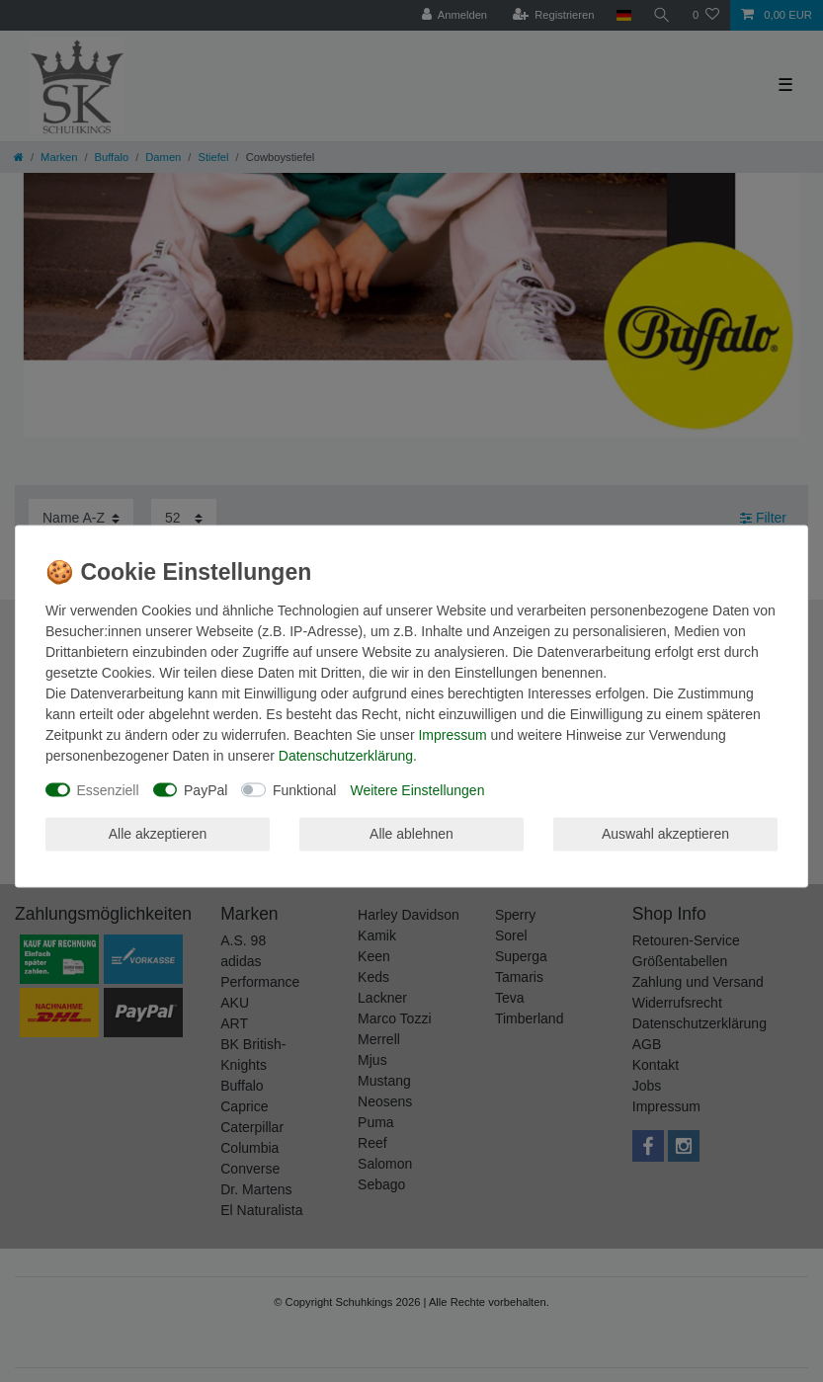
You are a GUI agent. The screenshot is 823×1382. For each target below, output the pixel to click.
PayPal (205, 789)
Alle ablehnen (411, 834)
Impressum (452, 734)
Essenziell (108, 789)
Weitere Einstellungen (417, 789)
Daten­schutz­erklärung (346, 755)
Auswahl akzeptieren (665, 834)
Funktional (305, 789)
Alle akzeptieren (158, 834)
